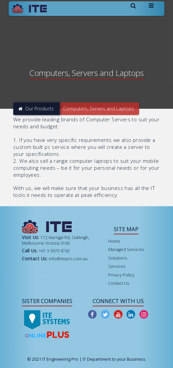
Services (116, 266)
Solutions (117, 258)
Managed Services (126, 249)
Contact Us (118, 283)
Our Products (36, 108)
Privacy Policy (121, 275)
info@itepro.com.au (68, 259)
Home (114, 241)
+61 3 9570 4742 (54, 251)
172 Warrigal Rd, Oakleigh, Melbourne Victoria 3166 (55, 240)
